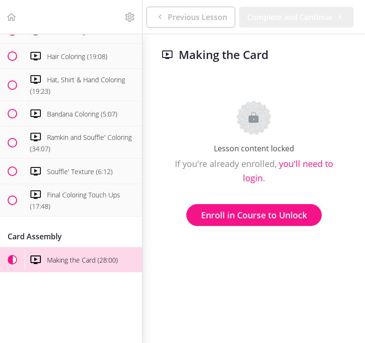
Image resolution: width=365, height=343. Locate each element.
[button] (12, 17)
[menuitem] (130, 17)
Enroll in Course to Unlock (254, 215)
